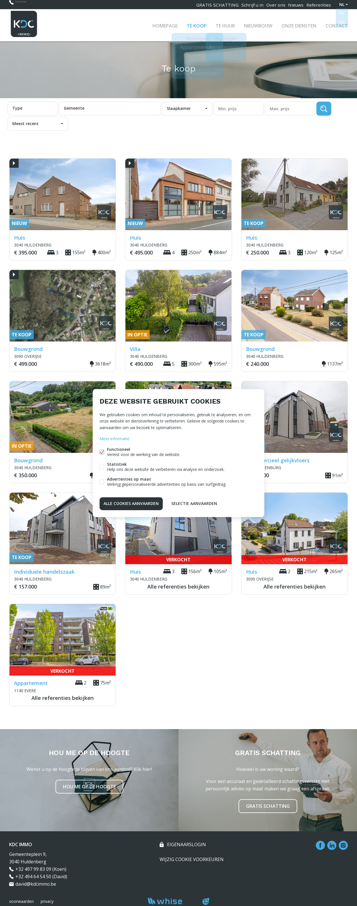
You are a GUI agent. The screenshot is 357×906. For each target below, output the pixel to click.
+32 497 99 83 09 (32, 4)
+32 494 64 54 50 (33, 876)
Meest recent (25, 123)
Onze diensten (298, 24)
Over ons (271, 4)
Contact (337, 24)
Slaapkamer (179, 108)
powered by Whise (172, 901)
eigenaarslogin (186, 844)
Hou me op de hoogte (89, 786)
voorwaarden (21, 901)
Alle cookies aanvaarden (131, 503)
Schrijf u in (247, 4)
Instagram (343, 845)
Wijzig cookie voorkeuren (192, 859)
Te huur (225, 24)
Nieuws (294, 4)
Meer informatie (115, 439)
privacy (47, 901)
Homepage (165, 24)
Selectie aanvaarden (194, 503)
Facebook (320, 845)
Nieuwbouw (258, 24)
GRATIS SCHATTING (212, 4)
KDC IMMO (20, 844)
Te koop (197, 24)
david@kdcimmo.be (35, 884)
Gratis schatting (268, 806)
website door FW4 (206, 901)
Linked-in (331, 845)
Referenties (318, 4)
